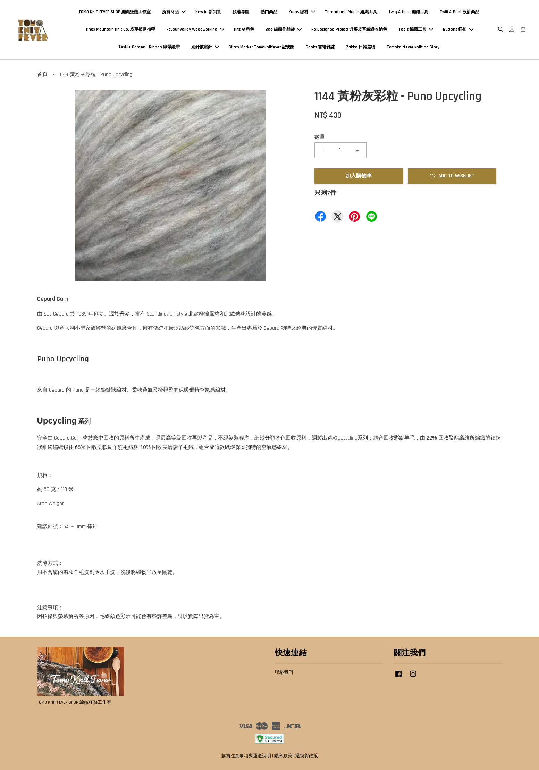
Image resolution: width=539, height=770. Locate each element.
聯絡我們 (284, 672)
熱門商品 (269, 12)
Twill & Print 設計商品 (459, 12)
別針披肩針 (205, 47)
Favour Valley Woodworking (195, 29)
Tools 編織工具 (415, 29)
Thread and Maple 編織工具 (351, 12)
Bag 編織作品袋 (284, 29)
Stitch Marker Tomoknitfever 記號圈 (261, 47)
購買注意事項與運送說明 (246, 756)
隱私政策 (283, 756)
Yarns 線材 (302, 12)
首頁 (42, 74)
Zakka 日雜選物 (360, 47)
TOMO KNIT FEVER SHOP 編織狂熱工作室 (114, 12)
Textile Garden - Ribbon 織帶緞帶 (149, 47)
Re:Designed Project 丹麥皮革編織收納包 (349, 29)
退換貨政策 (306, 756)
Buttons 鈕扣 (458, 29)
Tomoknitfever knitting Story (413, 47)
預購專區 (241, 12)
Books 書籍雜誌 (320, 47)
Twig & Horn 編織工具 (408, 12)
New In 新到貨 (208, 12)
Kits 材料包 (244, 29)
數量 (319, 137)
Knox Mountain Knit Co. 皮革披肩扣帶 (120, 29)
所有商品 (174, 12)
